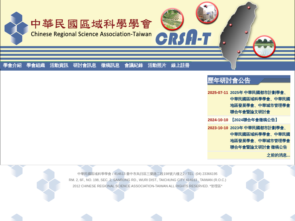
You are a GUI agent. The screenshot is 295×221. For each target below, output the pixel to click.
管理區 (216, 186)
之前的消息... (278, 155)
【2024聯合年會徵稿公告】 (254, 120)
